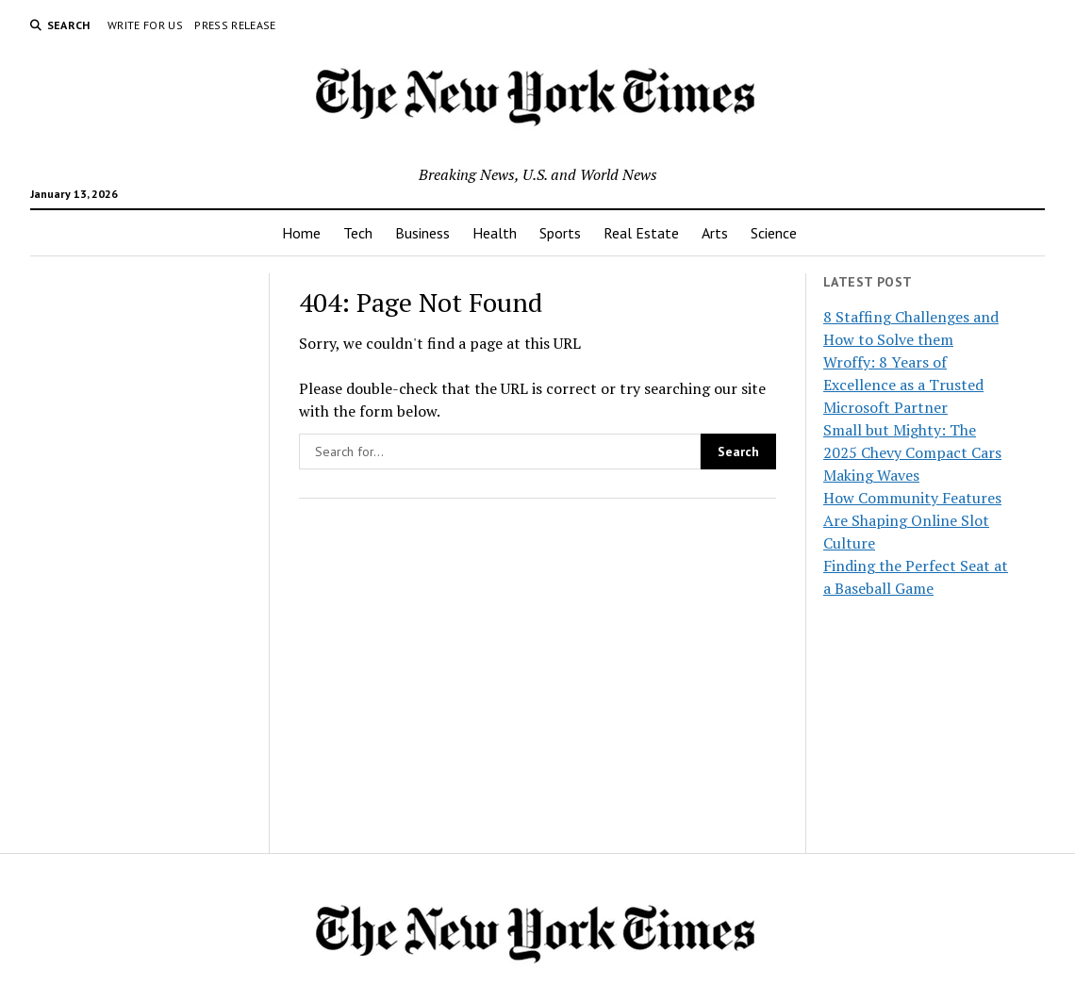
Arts (715, 232)
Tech (357, 232)
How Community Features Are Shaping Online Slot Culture (912, 520)
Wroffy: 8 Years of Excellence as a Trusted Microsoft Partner (903, 385)
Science (774, 232)
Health (494, 232)
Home (301, 232)
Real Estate (641, 232)
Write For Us (145, 25)
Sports (560, 232)
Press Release (235, 25)
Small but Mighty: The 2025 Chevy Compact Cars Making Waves (912, 452)
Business (422, 232)
